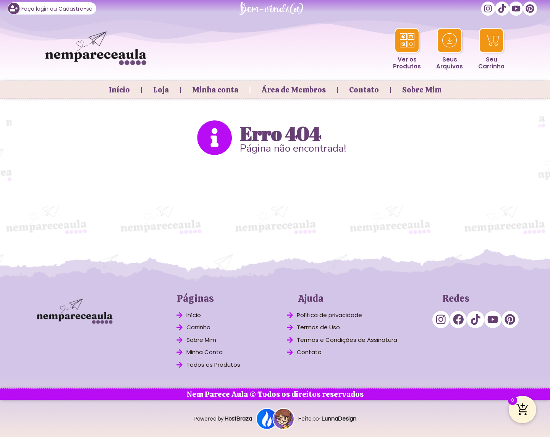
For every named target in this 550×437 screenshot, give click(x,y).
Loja (161, 89)
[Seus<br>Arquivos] (450, 40)
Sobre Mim (422, 89)
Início (119, 89)
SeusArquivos (449, 62)
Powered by (223, 418)
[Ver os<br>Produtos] (407, 40)
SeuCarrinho (491, 62)
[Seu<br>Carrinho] (492, 40)
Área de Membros (294, 89)
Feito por (327, 418)
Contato (364, 89)
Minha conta (215, 89)
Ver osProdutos (407, 62)
